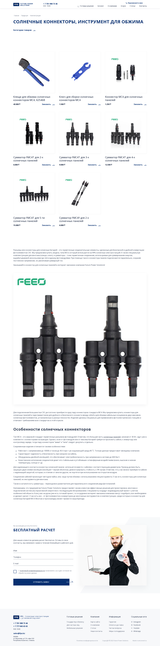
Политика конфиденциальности (87, 641)
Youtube (136, 628)
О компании (112, 6)
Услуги (123, 6)
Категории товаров (22, 30)
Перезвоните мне (135, 3)
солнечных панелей (112, 437)
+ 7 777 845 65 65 (20, 626)
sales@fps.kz (19, 633)
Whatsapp (137, 631)
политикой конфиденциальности (32, 571)
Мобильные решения (75, 628)
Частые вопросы (115, 628)
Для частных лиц (73, 625)
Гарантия (112, 622)
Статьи (132, 6)
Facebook (137, 625)
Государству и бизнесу (75, 622)
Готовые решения (87, 6)
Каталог (101, 6)
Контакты (143, 6)
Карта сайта (95, 622)
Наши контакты (96, 631)
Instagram (137, 622)
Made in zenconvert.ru (140, 641)
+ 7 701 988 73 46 (50, 4)
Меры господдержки (117, 631)
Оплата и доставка (116, 625)
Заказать (46, 104)
